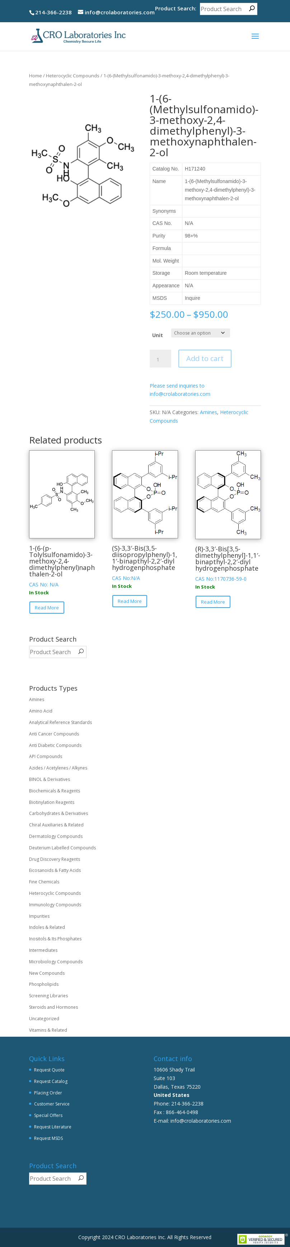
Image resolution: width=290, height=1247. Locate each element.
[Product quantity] (160, 360)
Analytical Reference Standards (60, 722)
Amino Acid (40, 711)
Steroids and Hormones (53, 1007)
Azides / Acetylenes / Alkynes (58, 768)
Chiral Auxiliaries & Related (56, 825)
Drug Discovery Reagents (54, 859)
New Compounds (47, 973)
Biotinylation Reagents (51, 802)
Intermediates (43, 950)
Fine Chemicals (44, 882)
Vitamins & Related (48, 1030)
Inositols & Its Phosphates (55, 939)
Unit (157, 335)
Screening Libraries (48, 996)
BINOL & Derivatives (49, 779)
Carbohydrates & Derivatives (58, 813)
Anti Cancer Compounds (54, 734)
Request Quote (49, 1070)
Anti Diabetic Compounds (55, 745)
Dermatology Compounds (56, 836)
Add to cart (205, 358)
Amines (208, 412)
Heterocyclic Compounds (72, 75)
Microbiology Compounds (56, 962)
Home (35, 75)
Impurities (39, 916)
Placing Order (48, 1093)
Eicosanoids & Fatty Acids (55, 870)
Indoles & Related (47, 927)
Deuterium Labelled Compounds (62, 848)
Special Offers (48, 1115)
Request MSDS (48, 1138)
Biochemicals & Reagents (54, 791)
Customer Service (52, 1104)
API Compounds (45, 756)
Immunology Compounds (55, 905)
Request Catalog (50, 1081)
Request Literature (52, 1127)
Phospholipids (44, 984)
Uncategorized (44, 1019)
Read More (47, 607)
